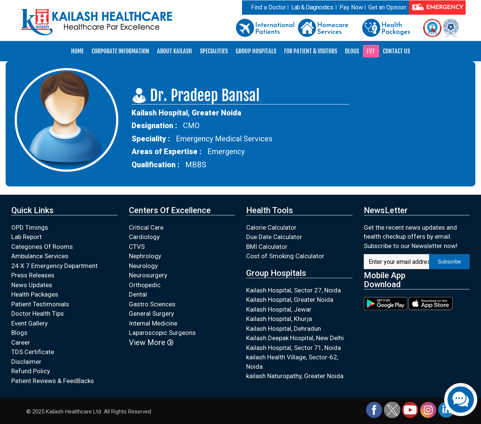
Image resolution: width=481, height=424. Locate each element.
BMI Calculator (266, 246)
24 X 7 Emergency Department (54, 266)
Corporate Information (120, 51)
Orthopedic (144, 285)
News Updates (31, 285)
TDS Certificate (32, 352)
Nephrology (145, 256)
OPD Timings (29, 227)
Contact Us (396, 51)
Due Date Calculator (274, 237)
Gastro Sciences (152, 304)
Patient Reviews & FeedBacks (52, 381)
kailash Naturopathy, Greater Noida (294, 376)
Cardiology (144, 237)
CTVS (137, 246)
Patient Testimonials (40, 304)
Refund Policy (30, 371)
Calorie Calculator (271, 227)
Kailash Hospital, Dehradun (283, 328)
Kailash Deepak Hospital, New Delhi (295, 338)
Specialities (214, 51)
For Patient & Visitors (310, 51)
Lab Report (26, 237)
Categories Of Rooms (42, 246)
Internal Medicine (153, 323)
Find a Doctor (268, 7)
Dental (138, 294)
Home (77, 51)
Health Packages (34, 294)
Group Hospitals (256, 51)
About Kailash (174, 51)
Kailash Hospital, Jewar (279, 309)
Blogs (352, 51)
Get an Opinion (387, 7)
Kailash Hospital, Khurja (279, 319)
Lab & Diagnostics (312, 7)
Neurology (143, 266)
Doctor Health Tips (37, 313)
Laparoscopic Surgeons (162, 332)
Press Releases (32, 275)
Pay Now (351, 7)
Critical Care (146, 227)
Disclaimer (26, 361)
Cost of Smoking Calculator (285, 256)
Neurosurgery (148, 275)
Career (20, 342)
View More (151, 342)
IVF (371, 51)
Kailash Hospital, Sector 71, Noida (293, 347)
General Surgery (151, 313)
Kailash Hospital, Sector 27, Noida (293, 290)
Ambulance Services (39, 256)
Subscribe (449, 262)
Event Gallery (29, 323)
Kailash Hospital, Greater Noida (289, 299)
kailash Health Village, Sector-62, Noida (292, 361)
